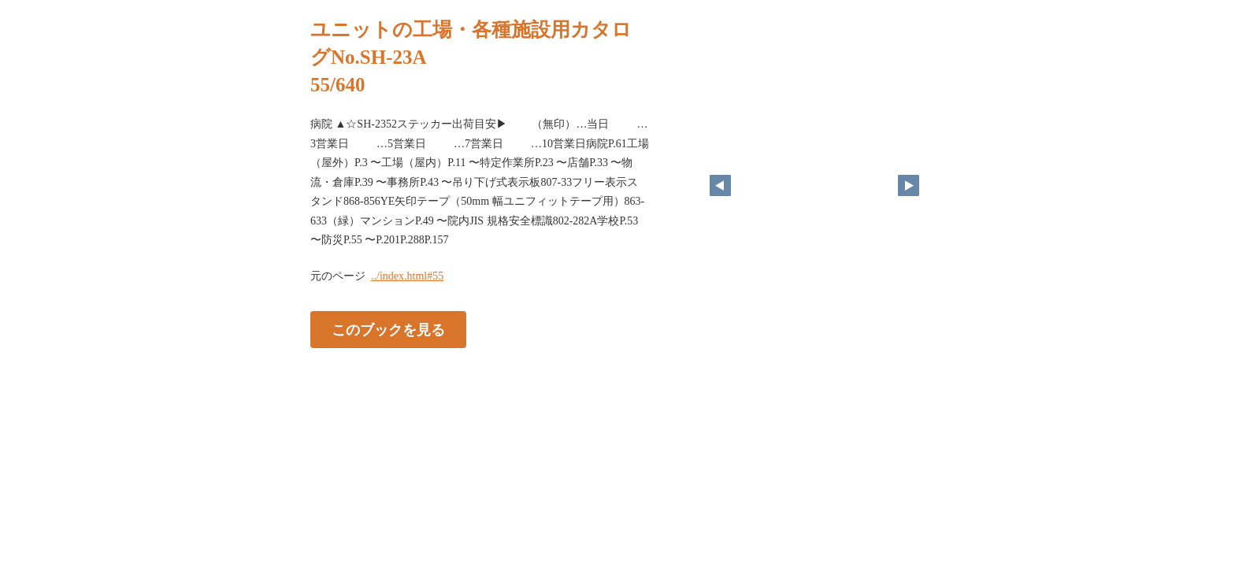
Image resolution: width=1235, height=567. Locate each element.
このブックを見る (388, 329)
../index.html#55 (407, 276)
